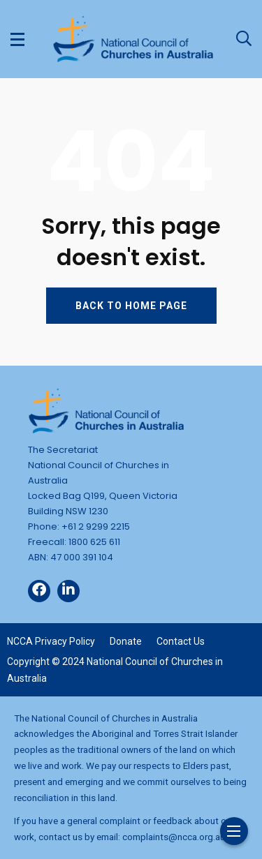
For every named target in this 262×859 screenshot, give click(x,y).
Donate (126, 641)
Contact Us (181, 641)
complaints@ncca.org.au (173, 836)
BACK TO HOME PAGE (131, 305)
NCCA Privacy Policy (51, 641)
